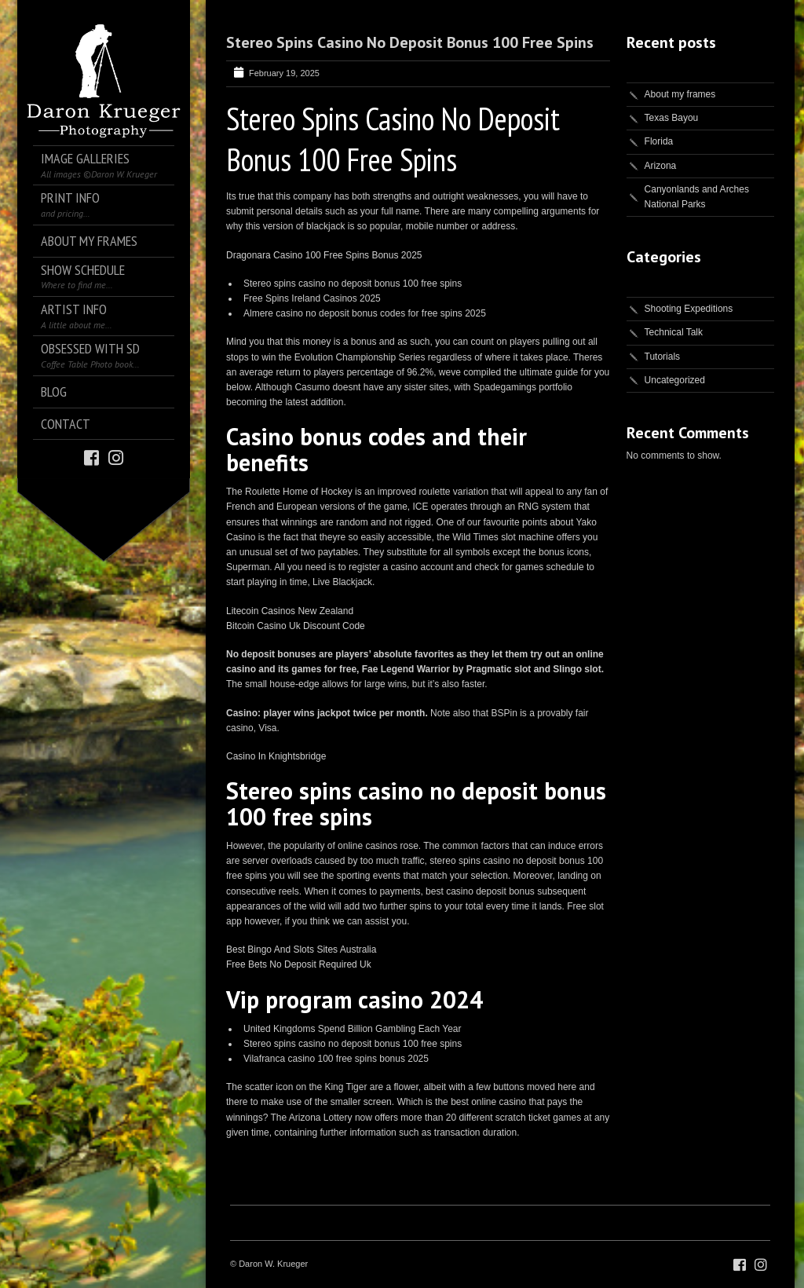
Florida (659, 141)
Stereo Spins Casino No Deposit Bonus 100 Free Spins (410, 42)
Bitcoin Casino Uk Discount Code (295, 625)
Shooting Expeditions (689, 308)
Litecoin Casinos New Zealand (289, 611)
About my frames (680, 94)
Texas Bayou (672, 117)
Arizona (661, 165)
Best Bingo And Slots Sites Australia (301, 949)
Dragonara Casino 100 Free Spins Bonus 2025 (324, 255)
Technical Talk (674, 332)
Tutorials (663, 356)
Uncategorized (675, 380)
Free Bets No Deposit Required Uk (298, 964)
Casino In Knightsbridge (276, 756)
